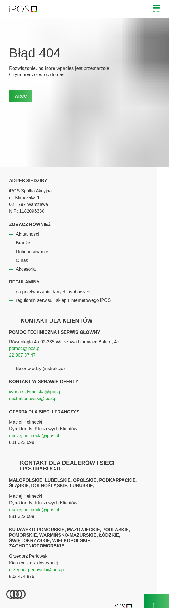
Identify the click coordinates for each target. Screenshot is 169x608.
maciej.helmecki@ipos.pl (34, 435)
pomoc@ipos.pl (25, 348)
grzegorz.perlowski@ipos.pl (37, 569)
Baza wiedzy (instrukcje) (40, 368)
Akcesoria (26, 269)
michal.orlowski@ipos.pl (33, 398)
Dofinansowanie (32, 251)
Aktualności (27, 234)
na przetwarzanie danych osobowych (53, 291)
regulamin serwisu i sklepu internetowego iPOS (63, 300)
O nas (22, 260)
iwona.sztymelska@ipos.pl (35, 391)
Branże (23, 242)
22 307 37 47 (22, 355)
